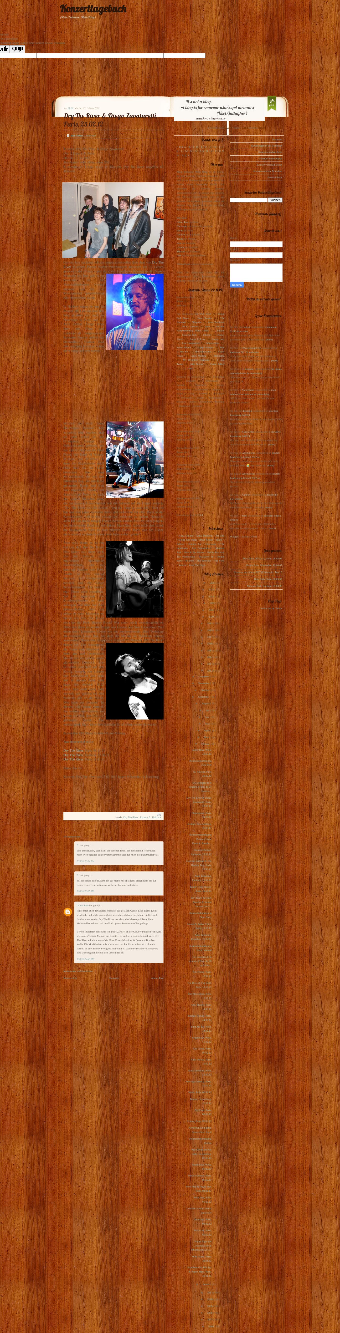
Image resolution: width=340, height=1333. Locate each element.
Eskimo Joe (194, 543)
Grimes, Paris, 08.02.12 (199, 1121)
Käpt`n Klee (248, 431)
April (207, 730)
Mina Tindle (202, 330)
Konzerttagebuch (93, 8)
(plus (207, 326)
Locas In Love (197, 339)
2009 (210, 1306)
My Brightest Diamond (196, 359)
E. (78, 845)
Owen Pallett (217, 364)
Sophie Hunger (205, 347)
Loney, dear (218, 339)
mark (244, 515)
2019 (210, 623)
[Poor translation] (17, 49)
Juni (207, 716)
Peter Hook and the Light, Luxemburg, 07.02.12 (201, 1153)
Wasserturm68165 (251, 347)
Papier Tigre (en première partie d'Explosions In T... (201, 1245)
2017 (210, 636)
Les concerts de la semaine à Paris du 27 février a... (200, 786)
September (204, 696)
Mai (207, 723)
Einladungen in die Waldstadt (266, 145)
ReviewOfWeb (249, 536)
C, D (195, 147)
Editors (220, 330)
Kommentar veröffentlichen (78, 971)
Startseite (114, 978)
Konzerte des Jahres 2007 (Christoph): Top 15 (258, 572)
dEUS (219, 539)
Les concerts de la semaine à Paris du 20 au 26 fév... (200, 961)
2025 (213, 582)
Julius (180, 230)
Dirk (179, 255)
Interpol (207, 334)
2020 (211, 616)
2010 (210, 1299)
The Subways (204, 560)
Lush (190, 368)
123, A (182, 147)
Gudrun (181, 234)
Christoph (182, 226)
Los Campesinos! (191, 343)
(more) (269, 339)
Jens (179, 243)
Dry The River (73, 750)
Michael (181, 251)
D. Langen (247, 368)
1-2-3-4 (199, 514)
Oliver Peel (83, 905)
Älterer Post (157, 978)
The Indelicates (203, 351)
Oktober (205, 690)
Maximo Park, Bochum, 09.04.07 (264, 585)
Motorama (218, 355)
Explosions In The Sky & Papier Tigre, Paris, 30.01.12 (199, 1271)
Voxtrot (182, 564)
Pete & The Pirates (194, 552)
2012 (210, 670)
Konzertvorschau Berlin (269, 164)
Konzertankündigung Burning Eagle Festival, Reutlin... (200, 838)
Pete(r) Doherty (190, 326)
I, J (220, 147)
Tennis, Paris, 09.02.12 (199, 1092)
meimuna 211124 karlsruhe (244, 352)
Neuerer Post (70, 978)
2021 (212, 609)
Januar (206, 1284)
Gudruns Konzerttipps (270, 158)
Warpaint (196, 322)
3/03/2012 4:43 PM (85, 959)
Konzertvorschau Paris (270, 152)
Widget (234, 536)
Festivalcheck (275, 177)
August (206, 703)
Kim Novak (196, 364)
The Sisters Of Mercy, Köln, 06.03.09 (262, 558)
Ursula (180, 247)
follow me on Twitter (271, 608)
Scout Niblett (184, 347)
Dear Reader (204, 318)
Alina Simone (186, 535)
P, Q (201, 151)
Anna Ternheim (216, 322)
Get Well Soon (203, 313)
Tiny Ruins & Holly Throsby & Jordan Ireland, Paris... (201, 901)
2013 (210, 663)
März (207, 737)
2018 (210, 630)
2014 (210, 657)
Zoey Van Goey (197, 564)
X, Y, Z (185, 155)
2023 (211, 596)
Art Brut (219, 535)
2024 (211, 589)
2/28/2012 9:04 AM (85, 861)
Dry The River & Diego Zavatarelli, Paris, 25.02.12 (198, 801)
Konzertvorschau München (268, 171)
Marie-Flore (212, 343)
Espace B (145, 817)
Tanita (180, 238)
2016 (210, 643)
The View (219, 560)
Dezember (204, 676)
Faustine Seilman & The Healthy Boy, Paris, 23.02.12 (198, 865)
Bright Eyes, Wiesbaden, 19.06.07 (264, 565)
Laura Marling (198, 355)
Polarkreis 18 (206, 556)
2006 (211, 1326)
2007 (210, 1319)
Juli (208, 710)
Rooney (189, 560)
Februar (205, 743)
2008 (210, 1312)
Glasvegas (211, 543)
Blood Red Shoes (188, 539)
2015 (210, 650)
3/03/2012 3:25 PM (85, 891)
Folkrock (156, 817)
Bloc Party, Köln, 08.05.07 (268, 579)
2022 (213, 603)
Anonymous (248, 389)
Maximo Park (189, 334)
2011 (210, 1292)
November (204, 683)
